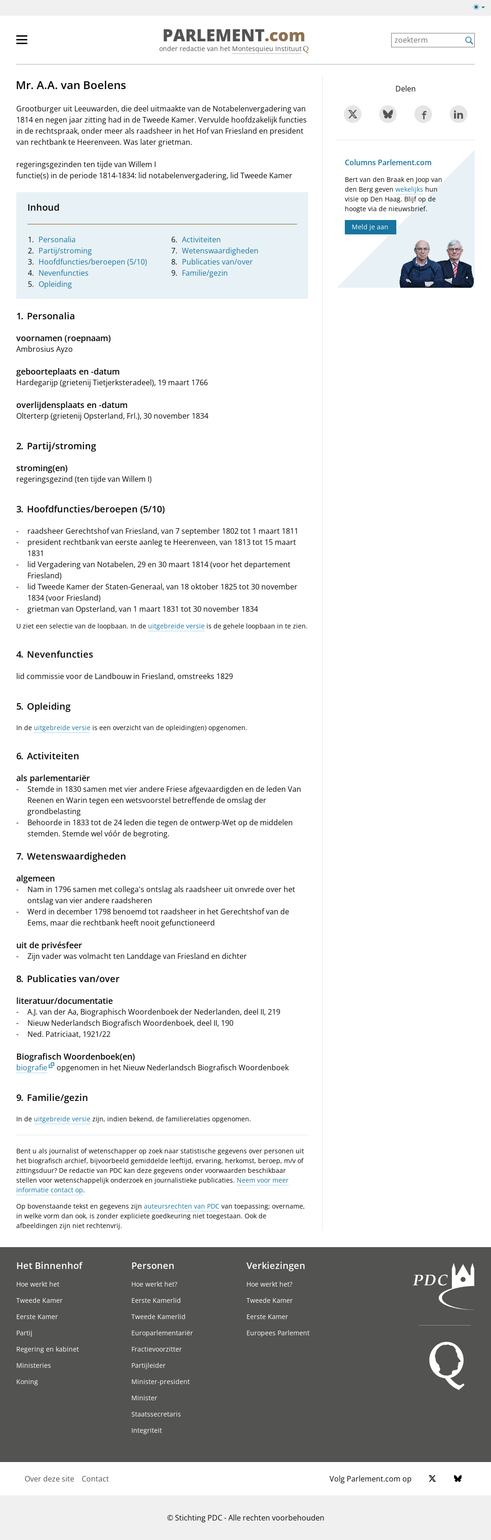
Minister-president (160, 1381)
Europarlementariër (162, 1332)
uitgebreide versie (176, 625)
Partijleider (148, 1365)
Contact (95, 1479)
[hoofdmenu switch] (21, 43)
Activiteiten (201, 239)
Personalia (57, 239)
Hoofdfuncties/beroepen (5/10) (93, 262)
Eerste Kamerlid (156, 1300)
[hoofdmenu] (52, 43)
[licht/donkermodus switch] (482, 7)
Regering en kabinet (47, 1349)
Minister (144, 1397)
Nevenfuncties (64, 273)
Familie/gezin (205, 273)
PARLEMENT (233, 35)
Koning (27, 1381)
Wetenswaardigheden (220, 251)
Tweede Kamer (39, 1300)
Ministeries (33, 1365)
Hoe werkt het (37, 1284)
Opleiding (55, 284)
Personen (152, 1265)
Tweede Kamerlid (158, 1316)
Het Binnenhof (49, 1265)
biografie (31, 1067)
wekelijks (409, 189)
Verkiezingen (275, 1265)
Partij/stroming (65, 251)
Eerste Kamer (37, 1316)
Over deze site (49, 1479)
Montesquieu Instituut (267, 48)
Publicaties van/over (217, 262)
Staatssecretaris (156, 1414)
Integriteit (146, 1430)
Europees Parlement (278, 1332)
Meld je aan (370, 226)
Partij (24, 1332)
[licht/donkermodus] (482, 9)
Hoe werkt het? (154, 1284)
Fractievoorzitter (156, 1349)
